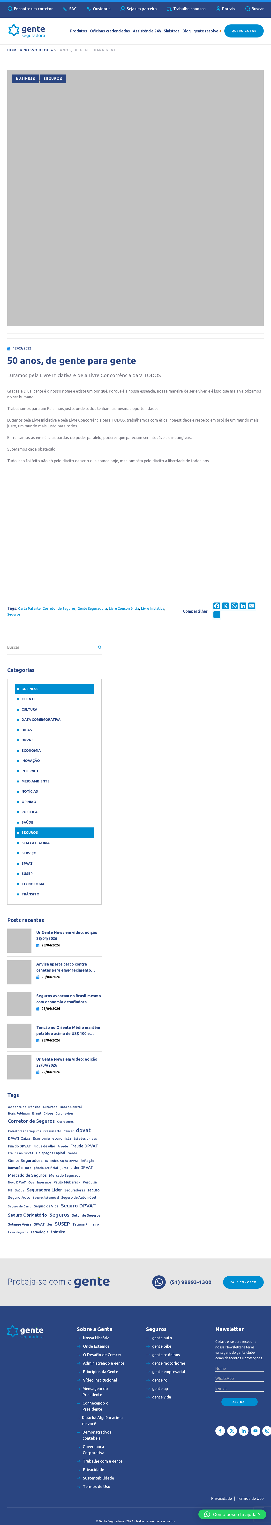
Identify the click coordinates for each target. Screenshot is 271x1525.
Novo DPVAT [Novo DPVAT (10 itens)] (17, 1182)
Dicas (27, 730)
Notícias (30, 791)
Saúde (27, 822)
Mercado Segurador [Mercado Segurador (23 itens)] (65, 1175)
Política (30, 812)
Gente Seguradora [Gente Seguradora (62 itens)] (25, 1160)
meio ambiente (36, 781)
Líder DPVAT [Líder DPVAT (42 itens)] (81, 1167)
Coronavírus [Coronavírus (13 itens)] (64, 1113)
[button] (232, 1514)
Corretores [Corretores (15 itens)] (65, 1121)
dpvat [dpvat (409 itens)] (83, 1130)
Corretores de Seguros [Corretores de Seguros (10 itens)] (24, 1131)
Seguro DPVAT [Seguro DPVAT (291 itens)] (78, 1205)
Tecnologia (33, 884)
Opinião (29, 802)
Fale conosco (243, 1282)
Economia (31, 750)
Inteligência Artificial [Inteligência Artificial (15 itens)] (41, 1168)
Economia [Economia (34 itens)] (41, 1138)
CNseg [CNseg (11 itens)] (48, 1113)
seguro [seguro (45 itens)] (93, 1190)
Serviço (29, 853)
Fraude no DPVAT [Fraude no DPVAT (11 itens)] (21, 1153)
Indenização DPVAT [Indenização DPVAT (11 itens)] (64, 1160)
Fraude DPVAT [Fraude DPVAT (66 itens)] (84, 1146)
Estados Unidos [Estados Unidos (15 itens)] (85, 1138)
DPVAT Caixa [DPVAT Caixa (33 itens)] (19, 1138)
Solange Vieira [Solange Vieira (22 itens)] (19, 1224)
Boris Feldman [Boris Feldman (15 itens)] (19, 1113)
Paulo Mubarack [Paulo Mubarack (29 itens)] (66, 1182)
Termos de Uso (250, 1498)
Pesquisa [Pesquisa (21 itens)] (90, 1182)
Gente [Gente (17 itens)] (72, 1153)
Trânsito (30, 894)
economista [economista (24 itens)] (61, 1138)
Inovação (31, 761)
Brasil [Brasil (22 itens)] (36, 1113)
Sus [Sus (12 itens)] (50, 1224)
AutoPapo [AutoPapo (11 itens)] (50, 1106)
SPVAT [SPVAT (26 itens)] (39, 1224)
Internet (30, 771)
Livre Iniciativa (152, 608)
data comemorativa (41, 720)
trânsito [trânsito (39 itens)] (58, 1232)
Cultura (29, 709)
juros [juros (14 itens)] (64, 1167)
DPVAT (27, 740)
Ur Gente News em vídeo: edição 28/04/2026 (66, 935)
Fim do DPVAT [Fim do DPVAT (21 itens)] (19, 1146)
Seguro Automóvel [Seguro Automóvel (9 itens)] (46, 1197)
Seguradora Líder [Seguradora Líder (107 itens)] (44, 1189)
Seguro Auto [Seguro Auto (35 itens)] (19, 1197)
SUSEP (27, 874)
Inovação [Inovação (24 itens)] (15, 1168)
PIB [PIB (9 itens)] (10, 1190)
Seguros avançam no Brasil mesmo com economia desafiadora (68, 999)
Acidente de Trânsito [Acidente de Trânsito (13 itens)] (24, 1106)
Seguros (53, 79)
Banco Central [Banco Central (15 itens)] (71, 1107)
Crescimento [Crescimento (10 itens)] (52, 1131)
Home (13, 50)
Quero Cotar (244, 30)
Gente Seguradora (92, 608)
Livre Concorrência (124, 608)
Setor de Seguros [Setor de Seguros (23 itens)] (86, 1215)
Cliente (29, 699)
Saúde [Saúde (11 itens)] (19, 1190)
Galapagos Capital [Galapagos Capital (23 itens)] (50, 1153)
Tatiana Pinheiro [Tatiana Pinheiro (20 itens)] (85, 1224)
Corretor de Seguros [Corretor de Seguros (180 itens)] (31, 1121)
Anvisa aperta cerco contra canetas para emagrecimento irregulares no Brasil (63, 967)
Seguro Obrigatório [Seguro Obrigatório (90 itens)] (27, 1215)
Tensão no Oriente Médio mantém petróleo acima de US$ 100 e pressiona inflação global (68, 1031)
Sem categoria (36, 843)
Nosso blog (36, 50)
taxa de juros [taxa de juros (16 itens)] (18, 1232)
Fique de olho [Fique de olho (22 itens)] (44, 1146)
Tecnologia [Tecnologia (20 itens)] (39, 1232)
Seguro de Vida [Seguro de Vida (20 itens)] (46, 1206)
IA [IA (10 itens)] (46, 1160)
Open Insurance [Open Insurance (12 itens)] (39, 1182)
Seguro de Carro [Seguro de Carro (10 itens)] (19, 1206)
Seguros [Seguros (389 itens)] (59, 1215)
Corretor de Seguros (59, 608)
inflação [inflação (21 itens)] (87, 1161)
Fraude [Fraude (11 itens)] (63, 1146)
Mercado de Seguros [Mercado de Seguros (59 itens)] (27, 1175)
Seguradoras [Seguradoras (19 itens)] (74, 1190)
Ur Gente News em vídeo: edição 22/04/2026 (66, 1062)
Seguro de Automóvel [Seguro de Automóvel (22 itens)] (78, 1197)
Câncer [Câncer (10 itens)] (69, 1131)
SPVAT (27, 863)
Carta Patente (29, 608)
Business (25, 79)
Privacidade (221, 1498)
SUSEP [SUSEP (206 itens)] (62, 1224)
